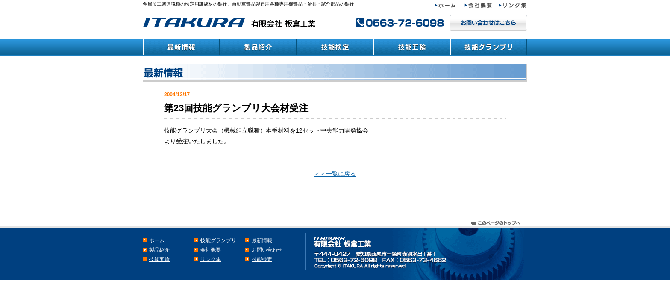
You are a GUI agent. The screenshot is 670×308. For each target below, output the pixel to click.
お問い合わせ (267, 250)
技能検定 (335, 47)
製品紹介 (258, 47)
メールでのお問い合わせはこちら (488, 23)
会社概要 (481, 5)
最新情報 (181, 47)
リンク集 (513, 5)
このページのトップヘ (497, 221)
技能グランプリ (488, 47)
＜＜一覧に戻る (335, 173)
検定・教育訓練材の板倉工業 (230, 22)
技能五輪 (411, 47)
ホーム (449, 5)
